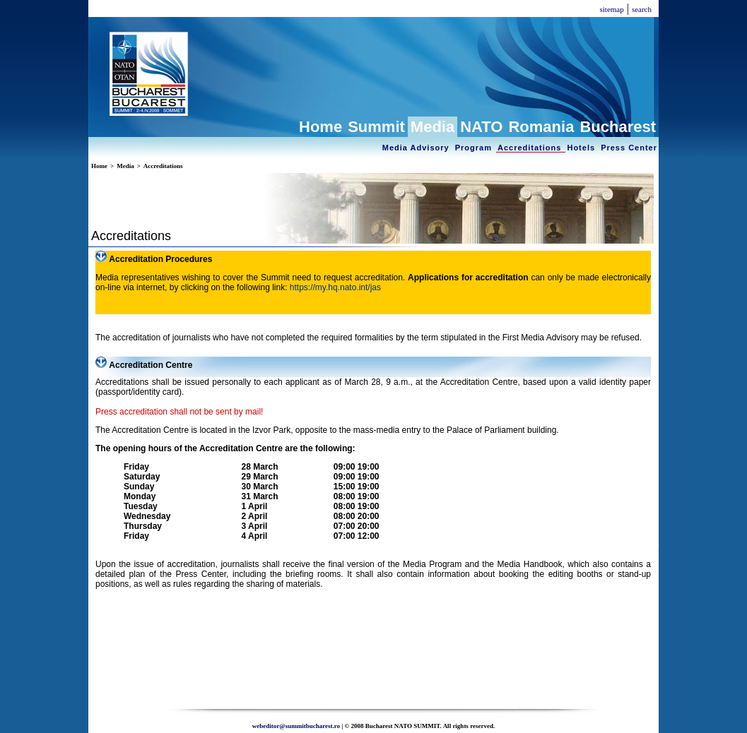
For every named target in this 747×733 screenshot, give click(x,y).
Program (475, 147)
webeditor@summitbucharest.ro (296, 725)
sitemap (611, 9)
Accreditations (531, 147)
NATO (481, 127)
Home (320, 127)
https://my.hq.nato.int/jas (335, 287)
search (642, 9)
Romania (541, 127)
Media (432, 127)
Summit (376, 127)
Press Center (629, 147)
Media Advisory (417, 147)
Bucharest (618, 127)
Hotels (582, 147)
